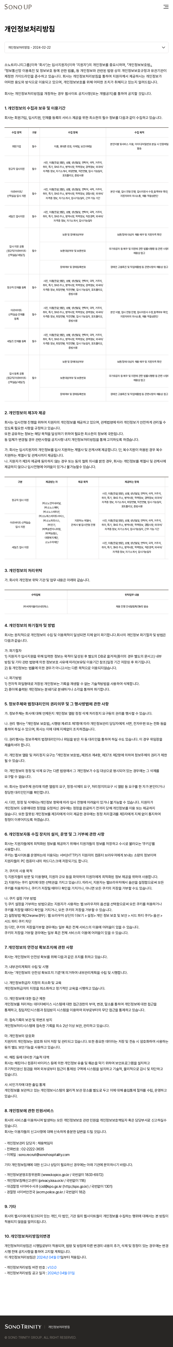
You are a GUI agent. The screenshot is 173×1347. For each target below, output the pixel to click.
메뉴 (166, 7)
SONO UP (18, 6)
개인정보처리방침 (59, 1327)
